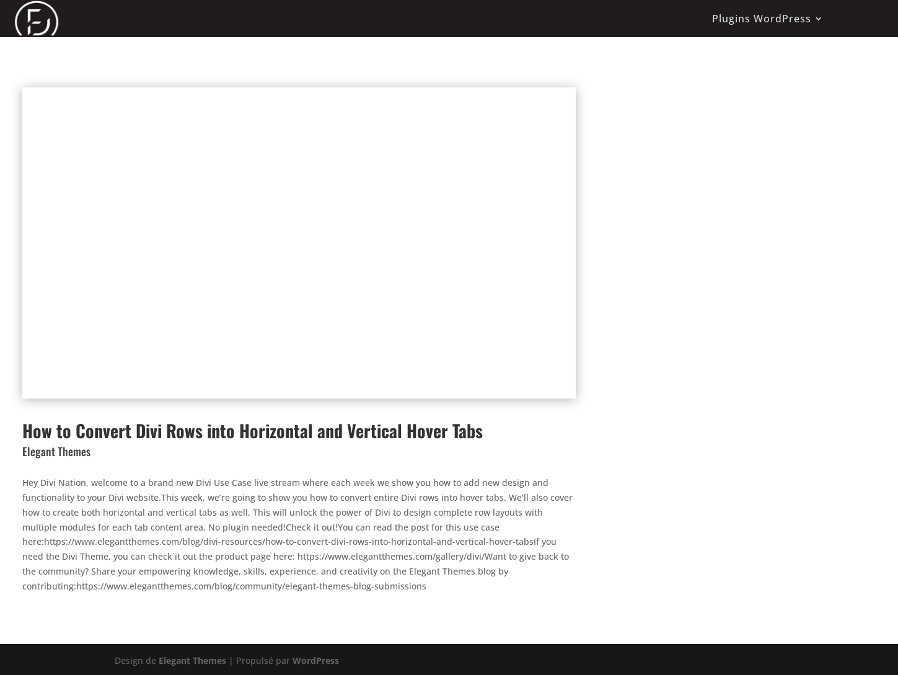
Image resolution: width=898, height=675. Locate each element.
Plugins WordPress (761, 18)
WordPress (316, 660)
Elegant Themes (192, 660)
